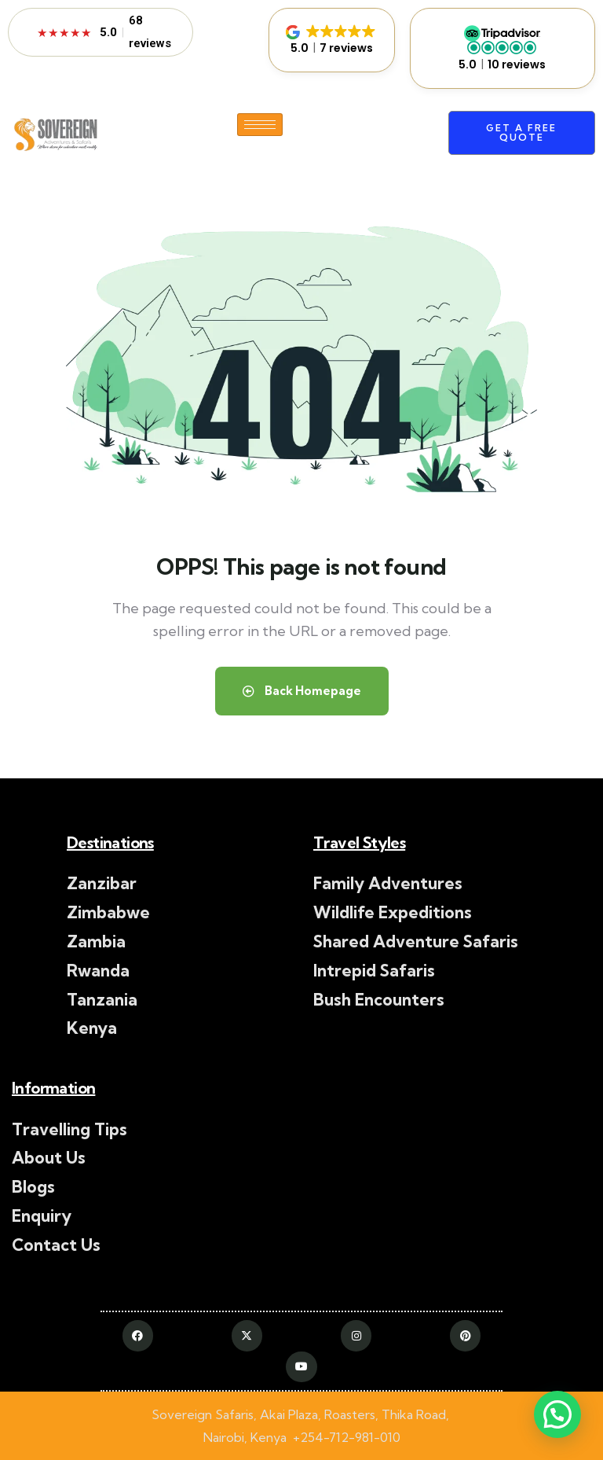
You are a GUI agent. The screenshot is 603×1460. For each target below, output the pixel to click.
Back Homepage (302, 690)
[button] (332, 40)
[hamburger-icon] (260, 124)
